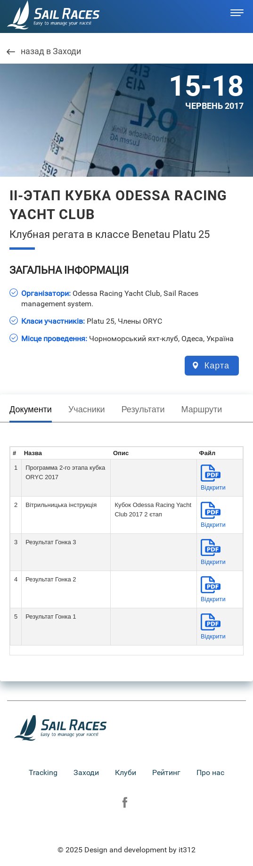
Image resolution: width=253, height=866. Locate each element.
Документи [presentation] (30, 409)
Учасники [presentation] (86, 409)
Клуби (125, 772)
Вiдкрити (213, 487)
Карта (216, 365)
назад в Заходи (51, 51)
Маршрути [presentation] (201, 409)
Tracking (43, 772)
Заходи (86, 772)
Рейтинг (166, 772)
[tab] (30, 411)
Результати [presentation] (143, 409)
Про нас (210, 772)
